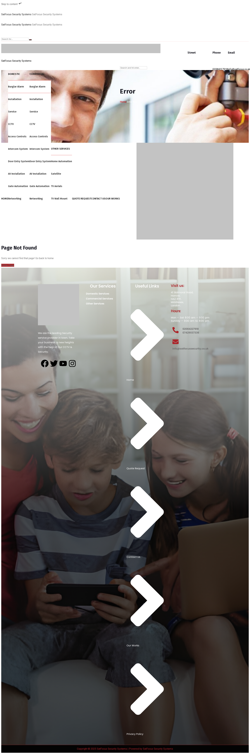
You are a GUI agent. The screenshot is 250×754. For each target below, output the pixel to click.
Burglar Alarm (16, 86)
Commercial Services (101, 298)
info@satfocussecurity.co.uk (190, 348)
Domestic (14, 74)
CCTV (11, 124)
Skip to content (11, 4)
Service (12, 111)
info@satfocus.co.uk (239, 69)
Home (123, 101)
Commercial (37, 74)
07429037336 (191, 332)
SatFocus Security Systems (16, 14)
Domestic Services (99, 293)
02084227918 (220, 69)
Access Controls (17, 136)
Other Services (97, 303)
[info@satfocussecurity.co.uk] (175, 342)
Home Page (7, 265)
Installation (14, 99)
